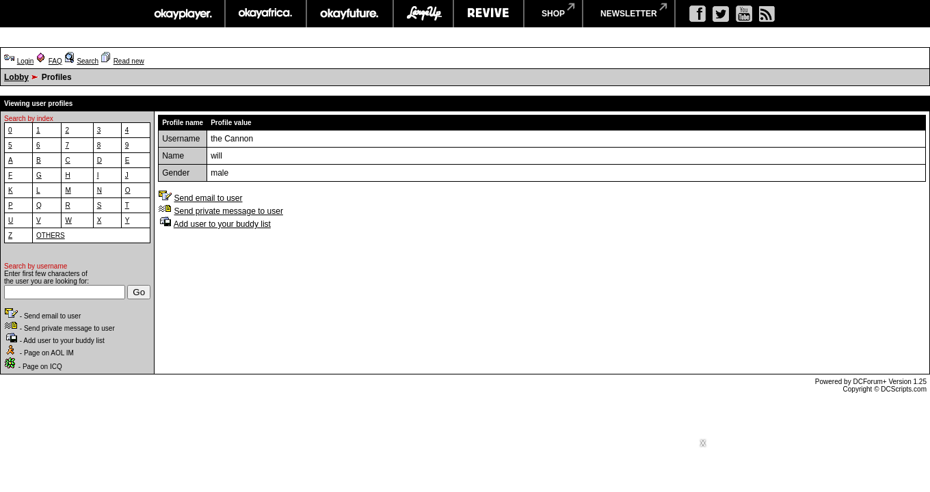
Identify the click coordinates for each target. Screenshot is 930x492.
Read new (129, 61)
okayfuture (350, 13)
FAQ (55, 61)
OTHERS (50, 235)
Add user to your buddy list (222, 224)
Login (25, 61)
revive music (488, 13)
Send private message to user (228, 211)
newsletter (628, 13)
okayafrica (266, 13)
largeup (423, 13)
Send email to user (208, 198)
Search (87, 61)
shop (553, 13)
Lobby (16, 77)
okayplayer (182, 13)
